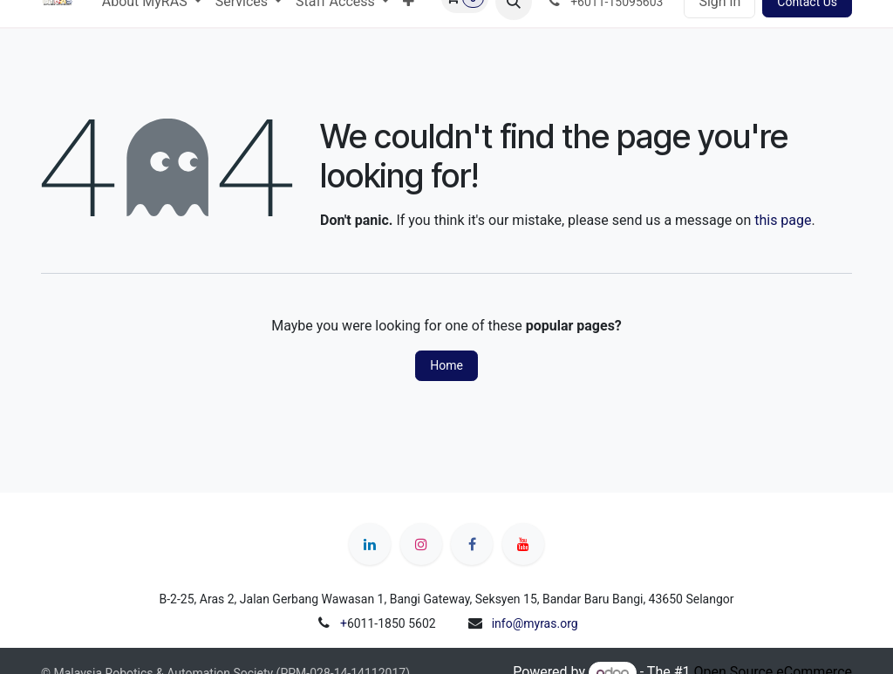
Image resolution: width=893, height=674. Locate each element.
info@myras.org (535, 623)
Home (446, 365)
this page (782, 220)
